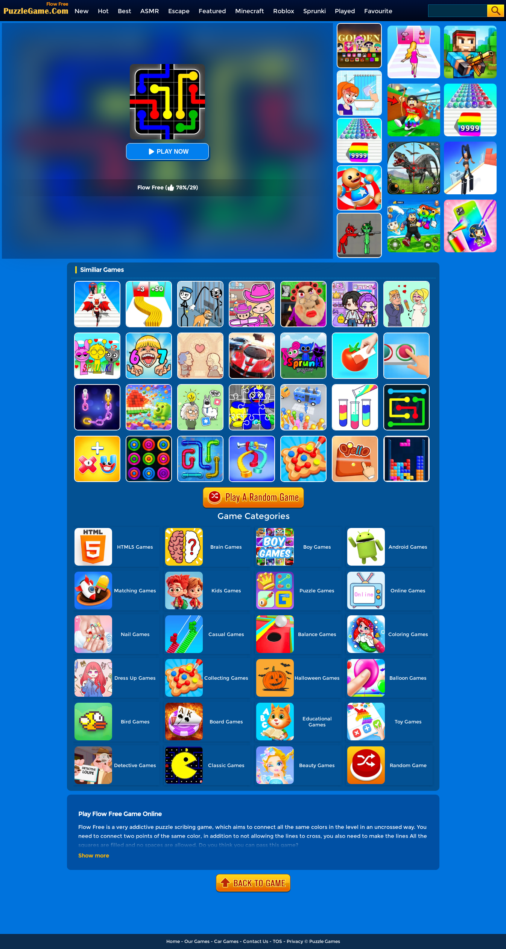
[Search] (457, 11)
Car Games (226, 941)
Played (345, 11)
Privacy (295, 941)
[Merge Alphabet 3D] (97, 438)
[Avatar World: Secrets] (355, 284)
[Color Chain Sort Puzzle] (97, 387)
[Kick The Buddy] (359, 168)
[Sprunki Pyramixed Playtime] (303, 335)
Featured (212, 11)
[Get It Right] (406, 335)
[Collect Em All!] (303, 438)
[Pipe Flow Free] (200, 438)
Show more (93, 855)
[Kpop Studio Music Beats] (359, 26)
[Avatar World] (252, 284)
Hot (103, 11)
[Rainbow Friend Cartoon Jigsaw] (252, 387)
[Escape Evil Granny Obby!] (303, 284)
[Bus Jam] (303, 387)
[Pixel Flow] (149, 387)
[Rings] (149, 438)
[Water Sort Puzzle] (355, 387)
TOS (277, 941)
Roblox (283, 11)
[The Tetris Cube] (406, 438)
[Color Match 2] (355, 335)
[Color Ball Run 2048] (359, 121)
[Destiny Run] (97, 284)
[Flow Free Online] (406, 387)
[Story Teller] (200, 335)
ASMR (149, 11)
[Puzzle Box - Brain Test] (200, 387)
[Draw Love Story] (406, 284)
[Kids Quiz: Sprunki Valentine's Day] (97, 335)
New (81, 11)
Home (173, 941)
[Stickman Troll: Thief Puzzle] (200, 284)
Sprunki (314, 11)
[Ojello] (355, 438)
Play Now (167, 151)
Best (124, 11)
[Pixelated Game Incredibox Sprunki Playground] (359, 215)
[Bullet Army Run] (149, 284)
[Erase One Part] (359, 73)
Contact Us (255, 941)
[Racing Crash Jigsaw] (252, 335)
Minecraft (249, 11)
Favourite (378, 11)
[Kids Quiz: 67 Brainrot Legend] (149, 335)
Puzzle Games (324, 941)
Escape (179, 11)
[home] (36, 11)
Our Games (197, 941)
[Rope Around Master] (252, 438)
